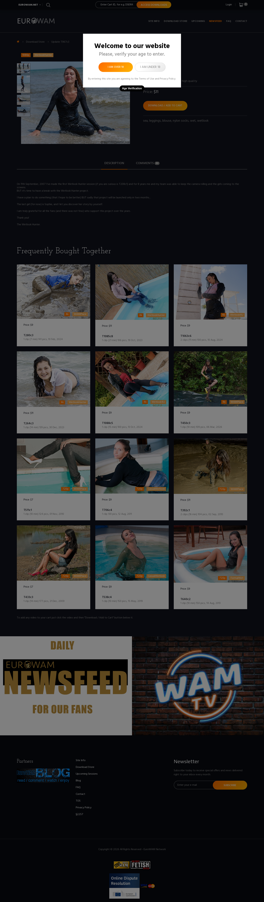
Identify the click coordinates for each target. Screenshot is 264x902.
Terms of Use (146, 79)
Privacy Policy (167, 79)
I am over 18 (116, 67)
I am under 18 (150, 67)
